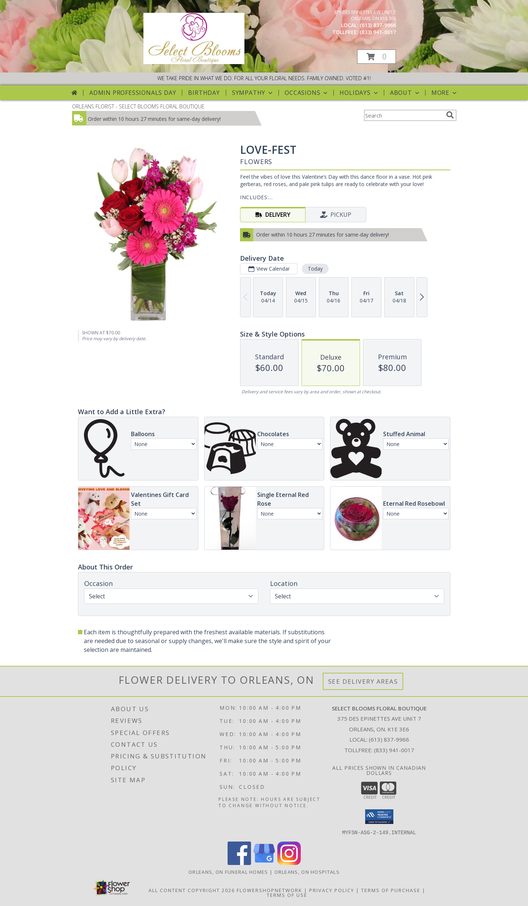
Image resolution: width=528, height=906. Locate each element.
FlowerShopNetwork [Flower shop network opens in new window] (269, 890)
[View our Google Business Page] (264, 862)
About (405, 93)
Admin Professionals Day (132, 93)
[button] (376, 56)
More (444, 93)
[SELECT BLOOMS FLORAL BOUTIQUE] (194, 62)
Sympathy (253, 93)
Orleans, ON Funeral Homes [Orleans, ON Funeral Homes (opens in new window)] (228, 871)
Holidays (359, 93)
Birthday (204, 93)
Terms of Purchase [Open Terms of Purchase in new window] (390, 890)
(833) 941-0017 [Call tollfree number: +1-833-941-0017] (378, 32)
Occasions (307, 93)
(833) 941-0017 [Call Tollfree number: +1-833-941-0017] (394, 750)
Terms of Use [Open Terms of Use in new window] (287, 894)
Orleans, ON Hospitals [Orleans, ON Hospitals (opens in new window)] (307, 871)
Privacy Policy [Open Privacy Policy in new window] (331, 890)
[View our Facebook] (239, 862)
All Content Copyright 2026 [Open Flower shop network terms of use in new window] (192, 890)
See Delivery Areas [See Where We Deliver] (363, 681)
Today (314, 268)
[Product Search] (403, 115)
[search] (450, 115)
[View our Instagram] (289, 862)
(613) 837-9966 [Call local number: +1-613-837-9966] (378, 25)
